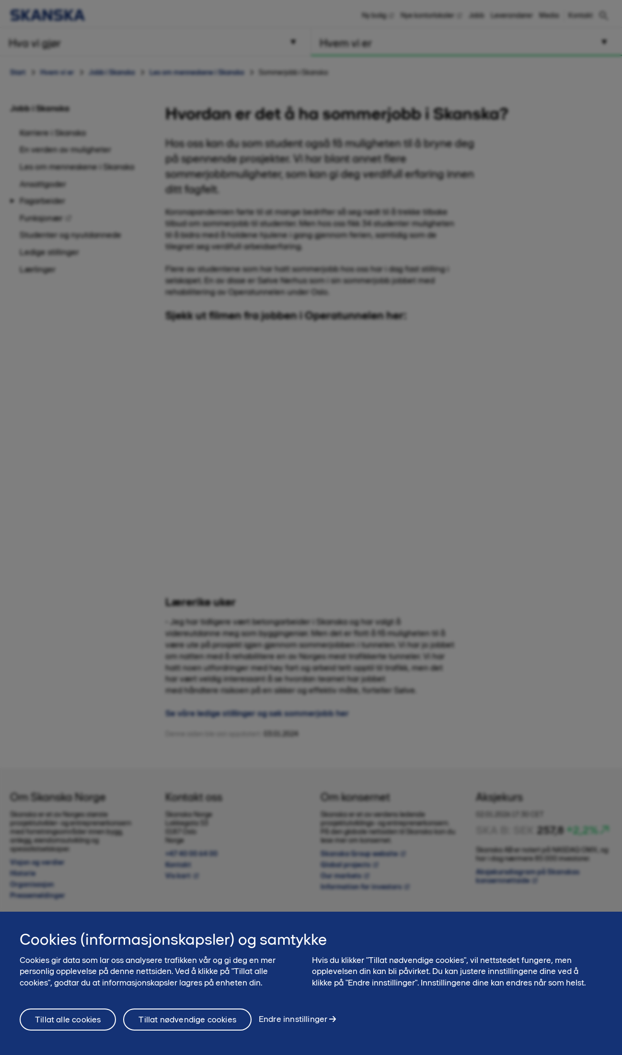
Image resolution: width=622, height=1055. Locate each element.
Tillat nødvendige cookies (187, 1019)
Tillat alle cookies (68, 1019)
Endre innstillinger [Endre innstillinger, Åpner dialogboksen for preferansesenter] (293, 1019)
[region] (311, 983)
